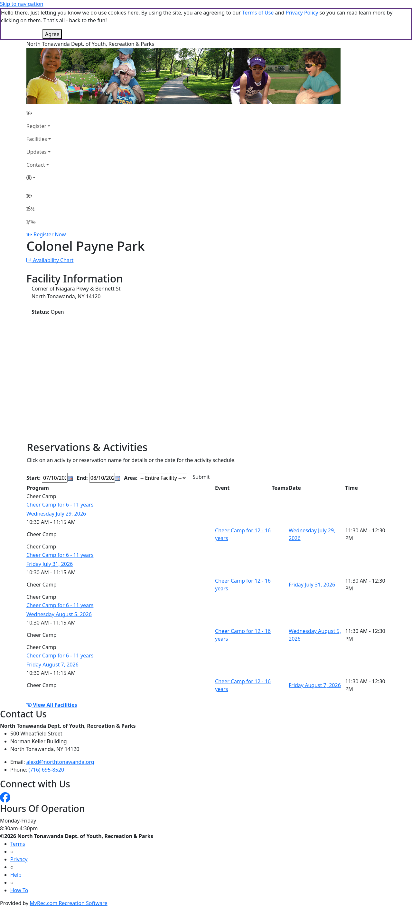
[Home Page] (38, 113)
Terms (17, 843)
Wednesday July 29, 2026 (56, 513)
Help (16, 874)
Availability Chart (49, 260)
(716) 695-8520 (46, 769)
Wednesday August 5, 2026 (59, 614)
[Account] (38, 177)
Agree (52, 34)
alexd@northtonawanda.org (60, 761)
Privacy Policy (302, 12)
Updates (36, 151)
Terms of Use (258, 12)
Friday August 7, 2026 (52, 664)
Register (36, 126)
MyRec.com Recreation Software (68, 903)
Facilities (36, 139)
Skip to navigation (21, 3)
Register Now (49, 234)
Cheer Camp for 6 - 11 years (59, 504)
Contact (35, 164)
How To (19, 890)
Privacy (18, 859)
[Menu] (30, 221)
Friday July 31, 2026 (49, 563)
